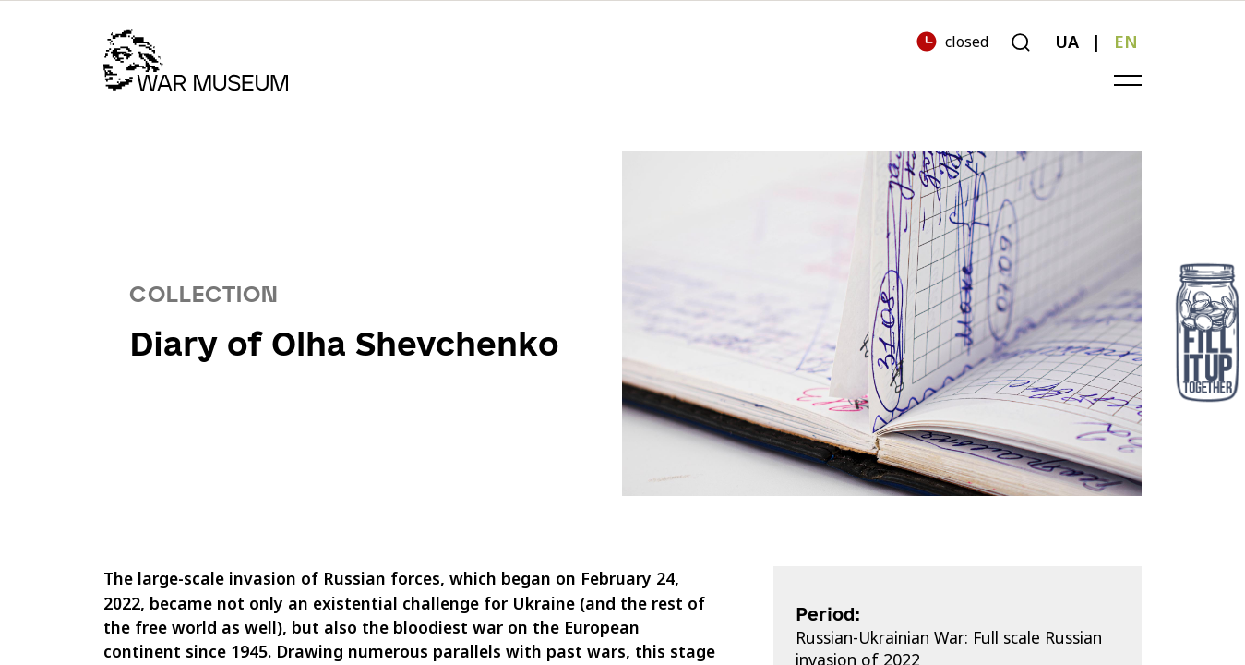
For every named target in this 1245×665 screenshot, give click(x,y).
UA (1067, 41)
